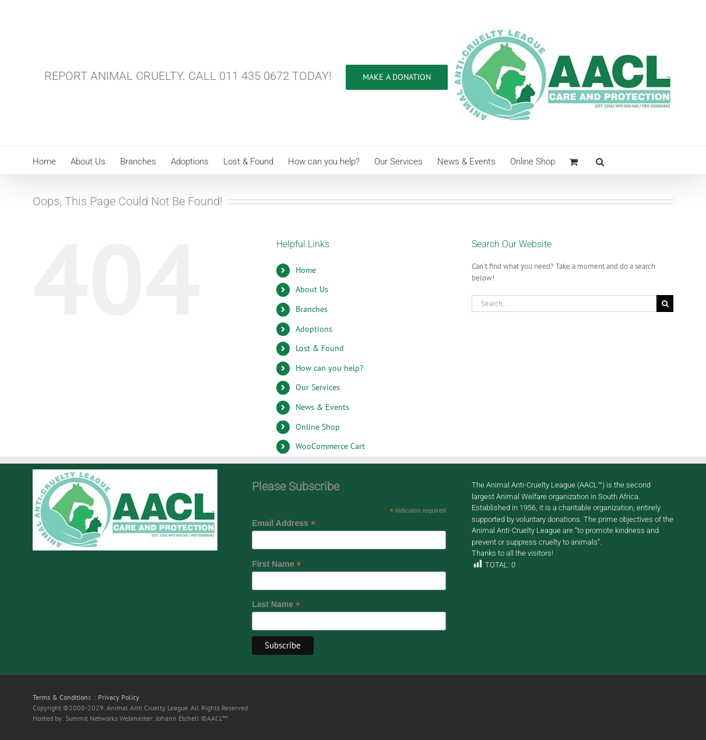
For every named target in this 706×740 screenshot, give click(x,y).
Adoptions (314, 329)
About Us (312, 289)
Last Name (276, 604)
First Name (276, 564)
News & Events (322, 407)
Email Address (283, 523)
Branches (312, 309)
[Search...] (564, 303)
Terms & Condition (60, 697)
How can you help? (329, 368)
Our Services (318, 387)
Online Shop (318, 427)
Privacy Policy (118, 697)
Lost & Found (320, 348)
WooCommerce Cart (330, 446)
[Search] (664, 303)
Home (306, 270)
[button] (600, 160)
